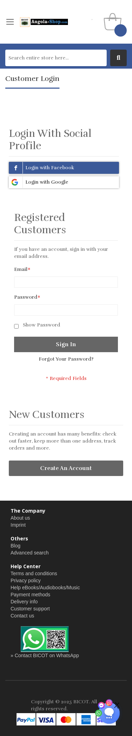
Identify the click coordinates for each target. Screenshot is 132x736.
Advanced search (30, 553)
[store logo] (43, 22)
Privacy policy (26, 580)
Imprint (18, 525)
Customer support (30, 608)
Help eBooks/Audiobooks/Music (45, 587)
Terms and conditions (34, 573)
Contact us (22, 615)
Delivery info (24, 601)
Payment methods (30, 594)
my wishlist (92, 17)
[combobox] (56, 58)
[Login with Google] (64, 182)
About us (20, 518)
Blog (15, 545)
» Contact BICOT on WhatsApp (45, 655)
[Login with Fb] (64, 168)
